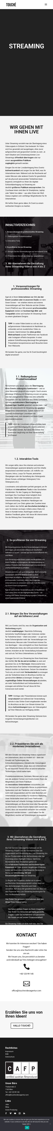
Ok (27, 1127)
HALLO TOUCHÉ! (21, 1025)
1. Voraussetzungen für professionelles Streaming (24, 232)
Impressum (9, 1051)
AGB (6, 1054)
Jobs (7, 1104)
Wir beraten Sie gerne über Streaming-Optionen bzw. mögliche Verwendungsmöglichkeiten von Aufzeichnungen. (26, 719)
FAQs (7, 1107)
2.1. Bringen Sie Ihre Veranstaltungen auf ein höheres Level (26, 251)
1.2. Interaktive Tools (12, 241)
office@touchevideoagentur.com (17, 1095)
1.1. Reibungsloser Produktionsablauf (18, 236)
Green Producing (11, 1110)
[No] (50, 1124)
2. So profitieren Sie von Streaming (18, 247)
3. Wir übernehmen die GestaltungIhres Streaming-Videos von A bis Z (25, 265)
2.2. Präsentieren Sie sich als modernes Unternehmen (24, 256)
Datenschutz (9, 1057)
